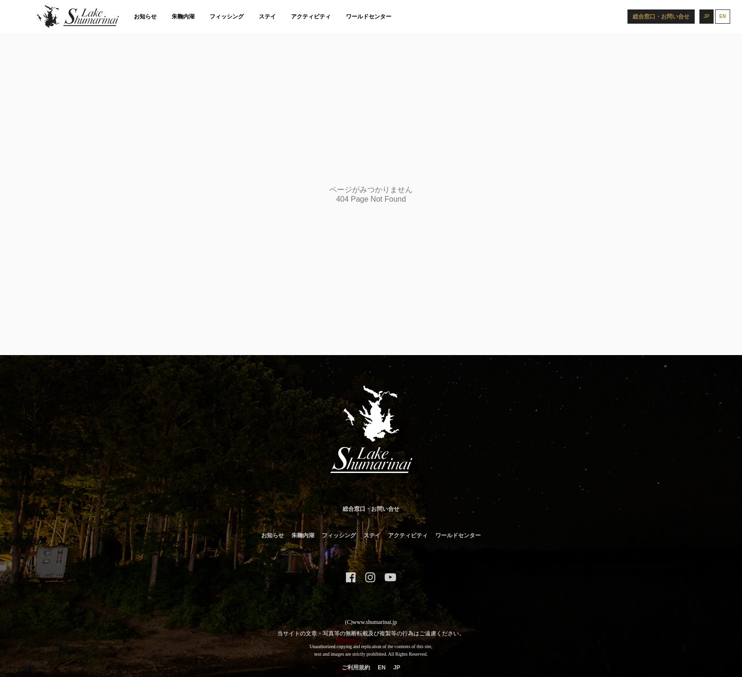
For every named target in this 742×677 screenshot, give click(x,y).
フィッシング (227, 16)
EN (382, 667)
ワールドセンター (368, 16)
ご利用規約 (356, 667)
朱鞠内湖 (183, 16)
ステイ (267, 16)
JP (396, 667)
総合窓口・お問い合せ (371, 509)
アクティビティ (311, 16)
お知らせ (145, 16)
